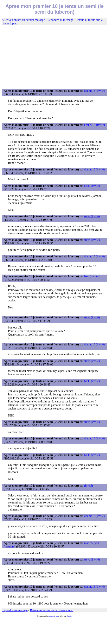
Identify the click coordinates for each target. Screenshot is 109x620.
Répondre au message (60, 19)
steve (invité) (92, 216)
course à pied (53, 616)
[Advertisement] (54, 57)
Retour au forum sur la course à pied (51, 610)
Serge (69, 616)
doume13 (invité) (94, 90)
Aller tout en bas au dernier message (23, 19)
